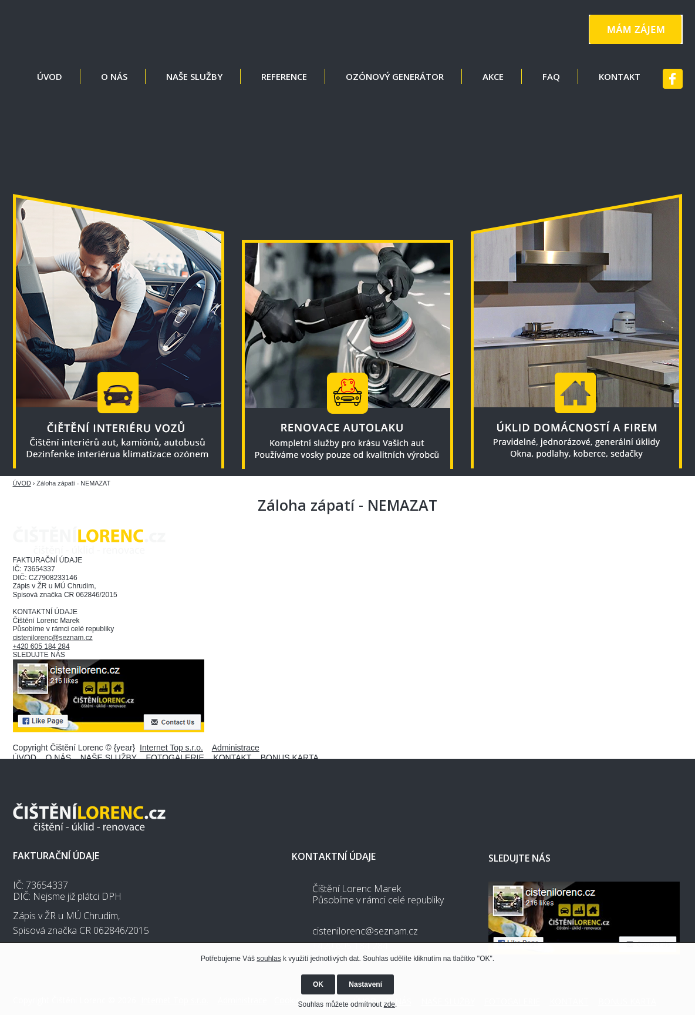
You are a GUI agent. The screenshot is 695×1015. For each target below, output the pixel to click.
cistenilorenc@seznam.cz (53, 638)
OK (318, 984)
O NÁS (114, 76)
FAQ (551, 76)
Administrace (235, 747)
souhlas (269, 958)
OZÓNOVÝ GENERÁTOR (395, 76)
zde (389, 1004)
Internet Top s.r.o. (171, 747)
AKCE (493, 76)
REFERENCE (284, 76)
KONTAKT (619, 76)
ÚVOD (49, 76)
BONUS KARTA (290, 757)
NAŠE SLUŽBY (194, 76)
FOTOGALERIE (175, 757)
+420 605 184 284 (41, 646)
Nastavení (365, 984)
